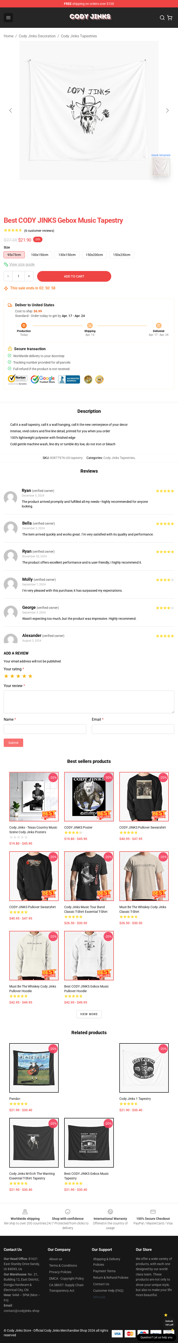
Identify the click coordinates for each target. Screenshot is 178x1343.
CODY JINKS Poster (78, 827)
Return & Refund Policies (110, 1277)
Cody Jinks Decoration (37, 36)
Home (8, 36)
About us (55, 1259)
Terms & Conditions (63, 1265)
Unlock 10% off (169, 1323)
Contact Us (101, 1284)
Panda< (14, 1099)
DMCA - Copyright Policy (66, 1278)
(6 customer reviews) (39, 230)
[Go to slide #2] (101, 190)
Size (7, 247)
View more (89, 1014)
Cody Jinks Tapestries (79, 36)
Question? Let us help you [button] (156, 1337)
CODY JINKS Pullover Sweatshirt (142, 827)
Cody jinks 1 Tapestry (135, 1099)
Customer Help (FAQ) (108, 1290)
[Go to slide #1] (77, 190)
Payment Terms (104, 1271)
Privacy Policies (60, 1272)
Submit (13, 743)
